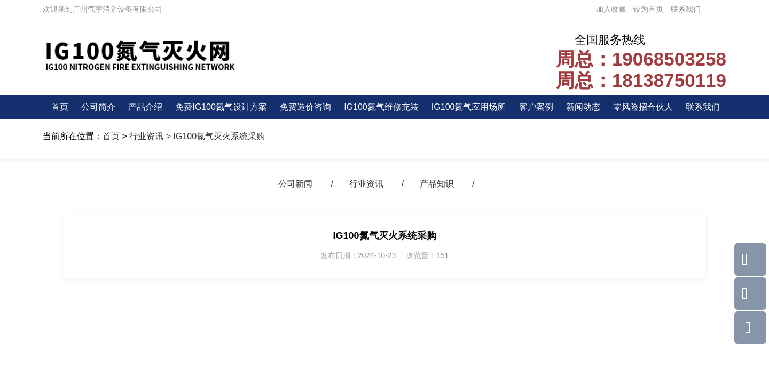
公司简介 (98, 106)
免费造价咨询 (305, 106)
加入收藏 (611, 9)
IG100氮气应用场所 (468, 106)
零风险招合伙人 (643, 106)
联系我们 (686, 9)
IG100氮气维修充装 (381, 106)
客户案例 (536, 106)
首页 (59, 106)
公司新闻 (295, 183)
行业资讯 (146, 136)
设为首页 (648, 9)
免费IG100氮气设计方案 (221, 106)
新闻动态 (583, 106)
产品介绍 (145, 106)
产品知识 (437, 183)
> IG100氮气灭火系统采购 (214, 136)
